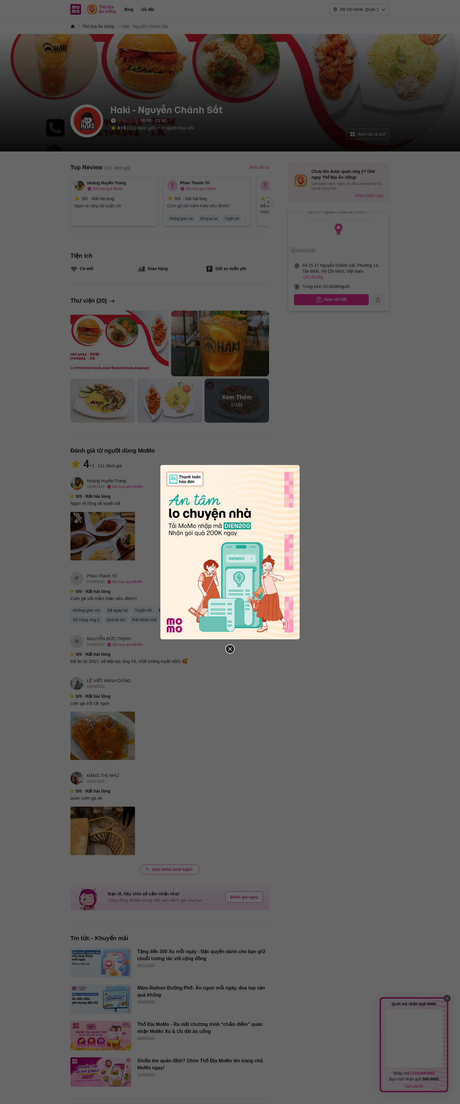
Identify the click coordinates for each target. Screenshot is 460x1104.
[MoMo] (72, 26)
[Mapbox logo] (303, 250)
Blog (128, 9)
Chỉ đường (313, 277)
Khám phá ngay (369, 195)
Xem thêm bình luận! (168, 869)
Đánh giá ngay (244, 897)
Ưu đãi (147, 9)
